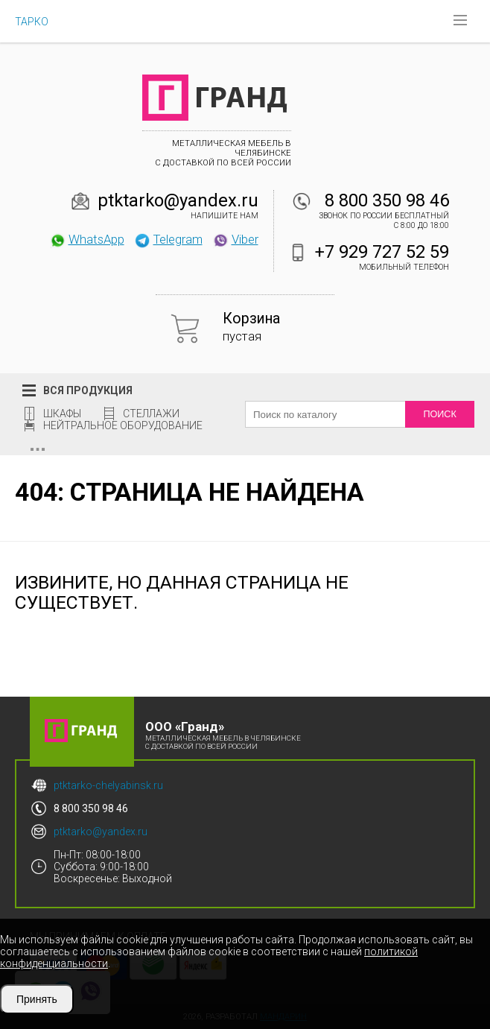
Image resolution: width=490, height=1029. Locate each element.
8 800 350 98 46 (387, 200)
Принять (36, 999)
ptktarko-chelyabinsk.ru (108, 785)
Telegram (168, 239)
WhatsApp (86, 239)
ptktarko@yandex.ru (178, 200)
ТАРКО (31, 22)
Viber (235, 239)
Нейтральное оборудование (123, 425)
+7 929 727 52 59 (382, 251)
